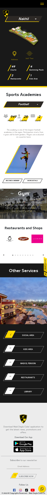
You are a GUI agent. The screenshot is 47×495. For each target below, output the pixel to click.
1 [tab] (13, 255)
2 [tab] (16, 255)
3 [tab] (18, 255)
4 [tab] (21, 255)
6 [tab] (26, 255)
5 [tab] (23, 255)
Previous (3, 254)
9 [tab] (33, 255)
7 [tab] (28, 255)
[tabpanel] (10, 239)
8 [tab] (31, 255)
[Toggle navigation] (42, 4)
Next (43, 254)
